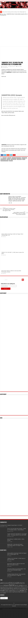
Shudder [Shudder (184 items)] (2, 603)
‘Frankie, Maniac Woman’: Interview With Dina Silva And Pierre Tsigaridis (16, 587)
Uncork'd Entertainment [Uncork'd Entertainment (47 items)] (4, 604)
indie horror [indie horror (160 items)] (3, 601)
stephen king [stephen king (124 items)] (12, 603)
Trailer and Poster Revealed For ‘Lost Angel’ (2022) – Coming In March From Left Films (17, 547)
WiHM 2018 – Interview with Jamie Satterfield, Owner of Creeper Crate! (15, 557)
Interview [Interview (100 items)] (9, 601)
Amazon (4, 170)
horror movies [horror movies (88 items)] (8, 599)
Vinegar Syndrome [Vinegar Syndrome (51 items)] (15, 604)
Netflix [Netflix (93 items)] (23, 601)
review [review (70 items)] (4, 602)
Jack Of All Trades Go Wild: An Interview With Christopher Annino (16, 577)
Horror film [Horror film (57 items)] (25, 598)
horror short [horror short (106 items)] (20, 599)
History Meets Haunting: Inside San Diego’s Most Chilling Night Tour (14, 11)
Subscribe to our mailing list (8, 296)
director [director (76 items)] (1, 596)
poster (8, 172)
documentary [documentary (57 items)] (5, 596)
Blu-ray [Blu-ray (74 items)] (10, 595)
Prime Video (13, 172)
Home (1, 14)
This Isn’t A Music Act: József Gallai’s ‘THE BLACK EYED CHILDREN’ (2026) (16, 582)
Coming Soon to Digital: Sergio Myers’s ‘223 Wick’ (11, 538)
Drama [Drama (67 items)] (9, 596)
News (5, 14)
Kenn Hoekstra (4, 66)
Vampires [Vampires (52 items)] (10, 604)
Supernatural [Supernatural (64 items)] (17, 603)
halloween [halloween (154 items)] (6, 598)
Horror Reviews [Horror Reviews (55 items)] (14, 599)
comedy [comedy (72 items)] (17, 595)
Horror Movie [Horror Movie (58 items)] (2, 599)
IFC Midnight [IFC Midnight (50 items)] (25, 599)
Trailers (20, 66)
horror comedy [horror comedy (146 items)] (19, 598)
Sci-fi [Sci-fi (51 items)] (19, 602)
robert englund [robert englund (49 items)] (11, 602)
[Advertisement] (14, 355)
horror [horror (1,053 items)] (11, 598)
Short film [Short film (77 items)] (25, 602)
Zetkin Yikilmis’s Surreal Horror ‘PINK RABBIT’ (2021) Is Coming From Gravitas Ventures (18, 226)
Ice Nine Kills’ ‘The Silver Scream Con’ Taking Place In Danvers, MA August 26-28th (9, 222)
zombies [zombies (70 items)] (4, 605)
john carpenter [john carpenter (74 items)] (14, 600)
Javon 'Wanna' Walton (16, 170)
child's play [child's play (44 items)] (14, 595)
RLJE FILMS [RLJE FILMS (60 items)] (7, 602)
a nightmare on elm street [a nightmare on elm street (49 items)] (4, 595)
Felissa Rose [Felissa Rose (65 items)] (13, 596)
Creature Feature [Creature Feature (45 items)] (22, 595)
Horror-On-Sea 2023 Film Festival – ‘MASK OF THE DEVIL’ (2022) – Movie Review (16, 542)
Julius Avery (24, 170)
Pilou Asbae (3, 172)
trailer (11, 173)
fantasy (9, 170)
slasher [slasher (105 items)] (6, 603)
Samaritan (19, 172)
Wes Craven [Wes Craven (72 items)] (21, 604)
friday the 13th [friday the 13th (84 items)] (19, 596)
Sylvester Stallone (4, 173)
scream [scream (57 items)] (21, 602)
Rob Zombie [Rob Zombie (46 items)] (16, 602)
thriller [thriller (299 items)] (22, 603)
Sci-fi (24, 172)
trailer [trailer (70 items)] (25, 603)
